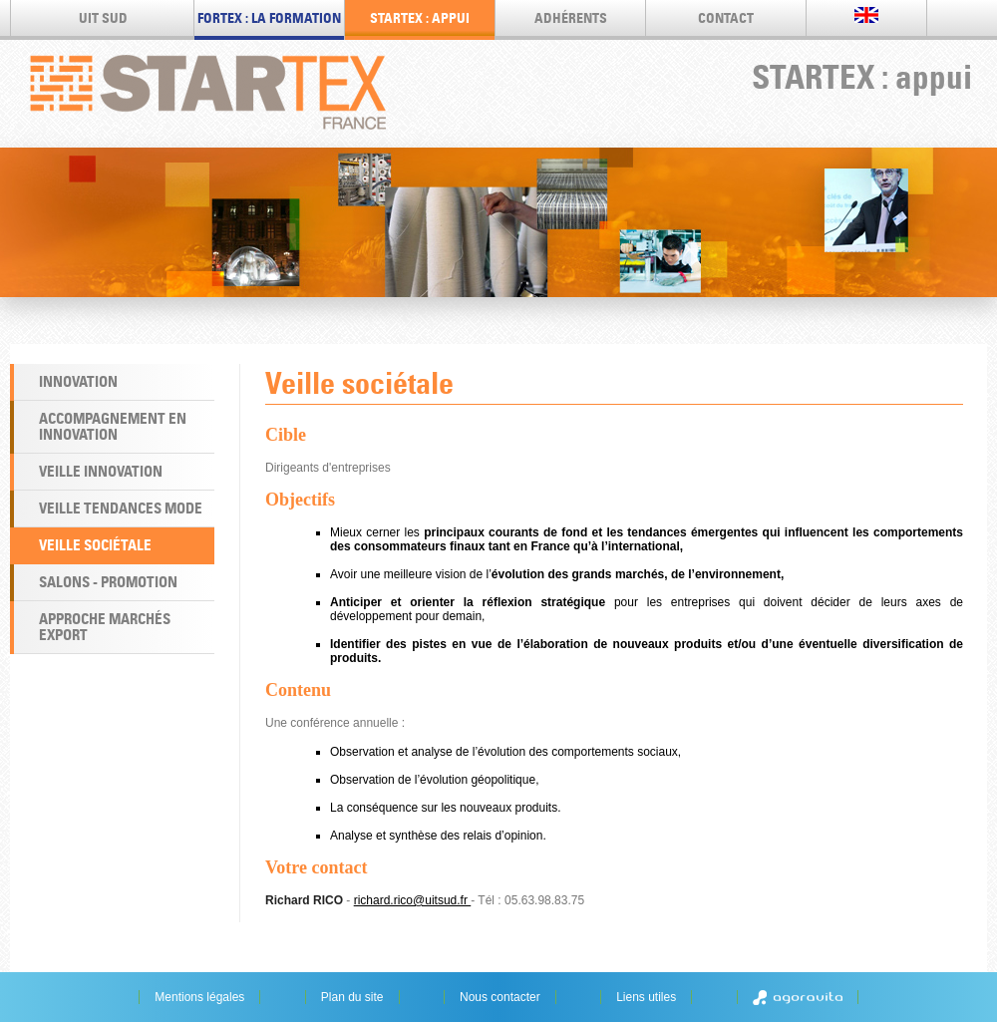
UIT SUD (103, 18)
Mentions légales (199, 997)
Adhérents (570, 18)
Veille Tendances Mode (120, 508)
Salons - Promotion (108, 581)
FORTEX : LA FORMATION (269, 18)
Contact (726, 18)
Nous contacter (500, 997)
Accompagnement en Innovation (112, 426)
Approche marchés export (104, 626)
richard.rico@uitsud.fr (413, 900)
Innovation (78, 381)
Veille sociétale (95, 544)
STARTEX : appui (420, 18)
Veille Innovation (101, 471)
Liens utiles (646, 997)
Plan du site (352, 997)
